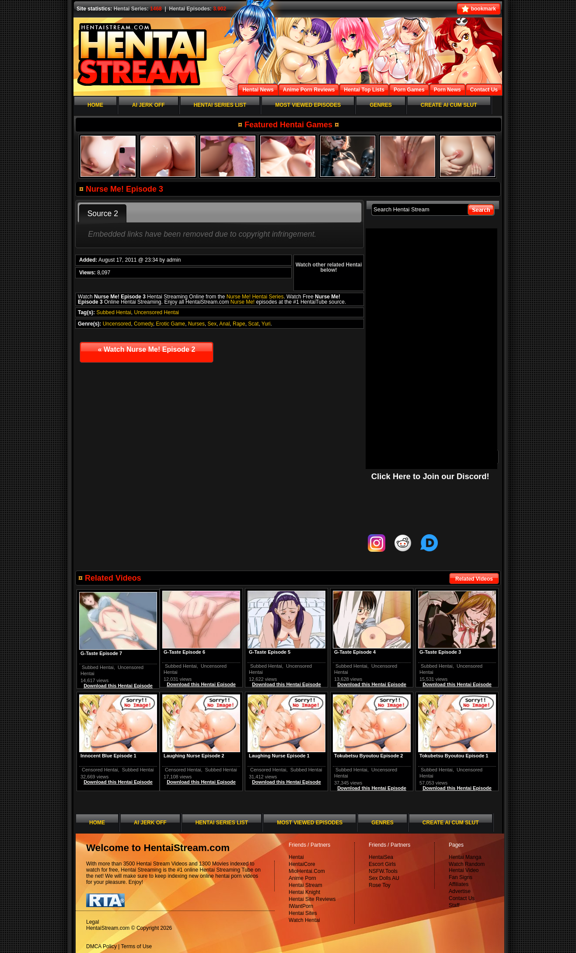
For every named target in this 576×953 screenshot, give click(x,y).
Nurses (196, 324)
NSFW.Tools (383, 871)
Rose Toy (380, 885)
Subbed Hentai (113, 312)
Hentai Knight (304, 892)
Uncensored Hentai (156, 312)
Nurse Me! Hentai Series (255, 297)
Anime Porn (302, 878)
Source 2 (102, 213)
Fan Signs (460, 877)
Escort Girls (382, 864)
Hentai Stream (305, 885)
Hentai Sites (303, 913)
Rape (239, 324)
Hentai (296, 857)
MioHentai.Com (307, 871)
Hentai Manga (465, 857)
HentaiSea (381, 857)
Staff (454, 905)
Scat (253, 324)
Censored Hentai (268, 769)
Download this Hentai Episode (457, 684)
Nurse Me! (242, 302)
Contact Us (462, 898)
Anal (224, 324)
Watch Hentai (304, 920)
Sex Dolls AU (384, 878)
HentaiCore (302, 864)
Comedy (143, 324)
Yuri (266, 324)
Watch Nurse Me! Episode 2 (146, 349)
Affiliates (458, 884)
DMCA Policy (101, 946)
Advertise (460, 891)
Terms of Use (136, 946)
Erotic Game (170, 324)
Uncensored (117, 324)
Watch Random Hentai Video (467, 867)
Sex (212, 324)
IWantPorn (301, 906)
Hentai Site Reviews (312, 899)
